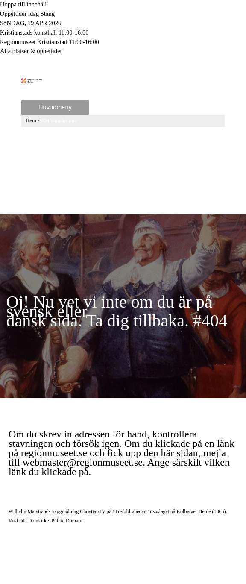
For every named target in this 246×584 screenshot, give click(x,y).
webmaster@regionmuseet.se (83, 465)
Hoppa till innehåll (23, 4)
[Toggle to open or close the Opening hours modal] (123, 14)
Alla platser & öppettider (31, 50)
